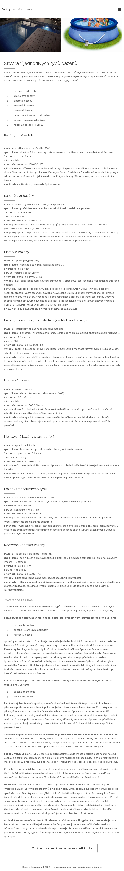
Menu (119, 9)
